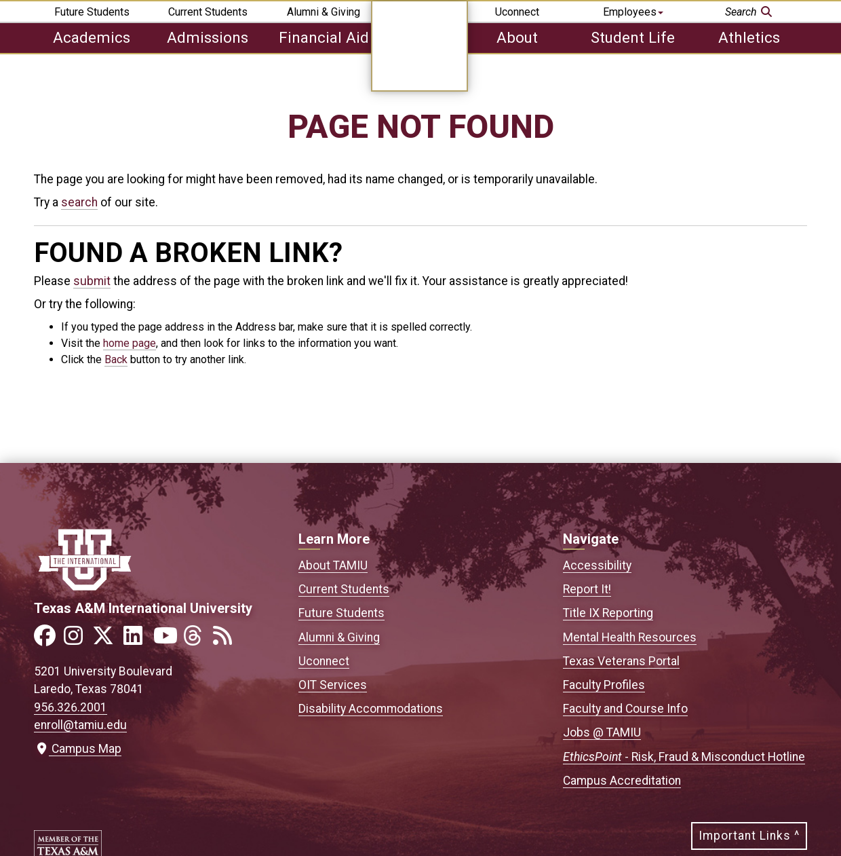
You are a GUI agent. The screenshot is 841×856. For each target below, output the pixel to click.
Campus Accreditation (622, 780)
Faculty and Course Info (625, 708)
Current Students (208, 11)
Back (116, 359)
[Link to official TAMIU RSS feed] (226, 639)
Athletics (749, 37)
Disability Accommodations (370, 708)
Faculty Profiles (604, 685)
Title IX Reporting (608, 613)
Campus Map (77, 749)
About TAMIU (333, 565)
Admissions (207, 37)
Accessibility (597, 565)
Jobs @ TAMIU (602, 732)
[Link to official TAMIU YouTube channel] (166, 639)
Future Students (92, 11)
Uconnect (517, 11)
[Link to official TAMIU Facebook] (47, 639)
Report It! (587, 589)
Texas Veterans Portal (621, 661)
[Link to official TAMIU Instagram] (77, 639)
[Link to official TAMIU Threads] (196, 639)
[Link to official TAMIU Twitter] (107, 639)
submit (92, 281)
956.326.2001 (70, 707)
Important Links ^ (749, 835)
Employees (633, 11)
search (79, 202)
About (517, 37)
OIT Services (332, 685)
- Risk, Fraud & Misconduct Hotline (684, 757)
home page (129, 343)
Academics (91, 37)
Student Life (633, 37)
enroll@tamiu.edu (80, 725)
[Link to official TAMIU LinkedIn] (137, 639)
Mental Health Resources (630, 637)
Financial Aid (324, 37)
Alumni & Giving (323, 11)
